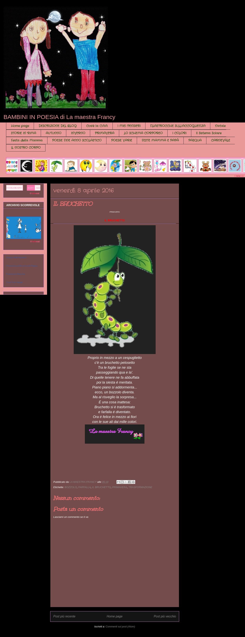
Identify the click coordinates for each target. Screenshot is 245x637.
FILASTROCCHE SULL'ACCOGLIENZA (177, 126)
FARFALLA (84, 487)
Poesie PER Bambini (16, 257)
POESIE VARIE (121, 140)
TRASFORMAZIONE (140, 487)
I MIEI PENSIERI (129, 126)
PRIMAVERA (104, 133)
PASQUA (194, 140)
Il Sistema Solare (208, 133)
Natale (220, 126)
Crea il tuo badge (14, 282)
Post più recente (64, 616)
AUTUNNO (53, 133)
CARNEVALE (220, 140)
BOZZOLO (71, 487)
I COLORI (179, 133)
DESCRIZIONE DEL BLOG (58, 126)
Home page (20, 126)
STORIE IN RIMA (23, 133)
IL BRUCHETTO (101, 487)
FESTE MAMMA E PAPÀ (160, 140)
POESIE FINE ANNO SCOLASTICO (77, 140)
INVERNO (78, 133)
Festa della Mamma (27, 140)
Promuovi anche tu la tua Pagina (21, 266)
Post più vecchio (165, 616)
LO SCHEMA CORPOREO (143, 133)
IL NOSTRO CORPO (26, 147)
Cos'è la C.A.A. (97, 126)
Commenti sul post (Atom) (120, 626)
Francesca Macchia (15, 274)
